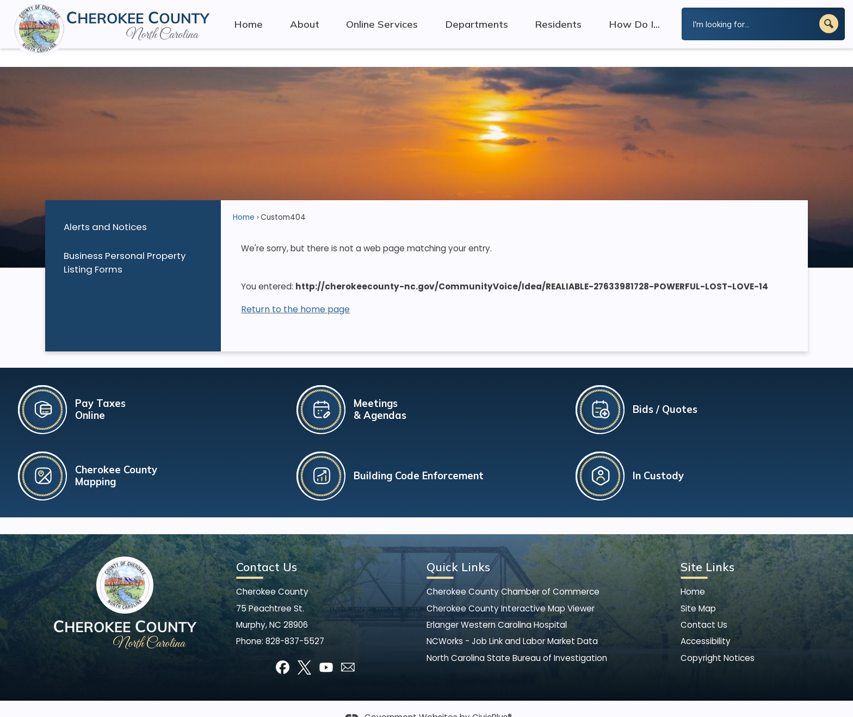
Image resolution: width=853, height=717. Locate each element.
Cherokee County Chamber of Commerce (512, 573)
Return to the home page (295, 291)
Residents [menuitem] (558, 24)
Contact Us (704, 606)
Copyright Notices (718, 639)
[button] (828, 23)
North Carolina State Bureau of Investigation (516, 639)
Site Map (698, 590)
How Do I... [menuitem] (634, 24)
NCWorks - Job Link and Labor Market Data (512, 622)
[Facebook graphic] (282, 649)
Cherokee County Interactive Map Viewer (510, 590)
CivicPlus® (492, 699)
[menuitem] (132, 208)
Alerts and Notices (105, 208)
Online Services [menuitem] (382, 24)
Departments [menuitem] (476, 24)
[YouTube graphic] (326, 649)
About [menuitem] (304, 24)
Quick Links (458, 548)
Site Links (707, 548)
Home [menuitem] (248, 24)
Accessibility (706, 622)
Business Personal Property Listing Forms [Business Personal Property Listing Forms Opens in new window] (125, 244)
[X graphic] (304, 649)
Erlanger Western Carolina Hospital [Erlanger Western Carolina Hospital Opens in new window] (496, 606)
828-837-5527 (294, 622)
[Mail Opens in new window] (348, 649)
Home (244, 199)
